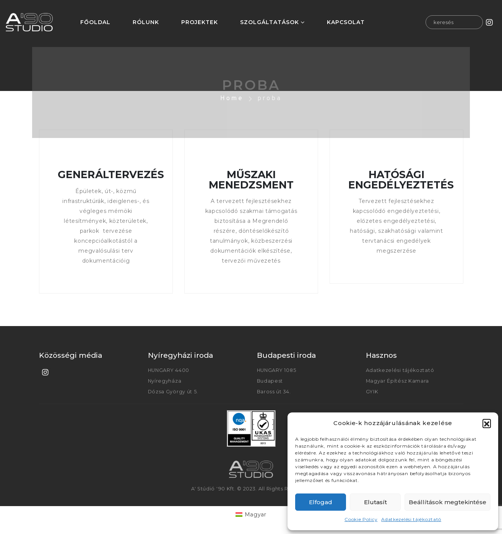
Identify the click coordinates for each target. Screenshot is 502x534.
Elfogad (320, 502)
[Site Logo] (29, 22)
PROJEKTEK (199, 22)
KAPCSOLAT (346, 22)
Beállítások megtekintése (447, 502)
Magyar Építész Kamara (397, 381)
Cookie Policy (360, 519)
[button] (487, 423)
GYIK (372, 391)
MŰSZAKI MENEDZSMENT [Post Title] (250, 179)
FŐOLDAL (95, 22)
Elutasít (375, 502)
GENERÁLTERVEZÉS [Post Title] (111, 174)
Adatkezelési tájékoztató (411, 519)
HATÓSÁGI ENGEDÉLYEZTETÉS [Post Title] (401, 179)
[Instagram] (489, 22)
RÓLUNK (146, 22)
